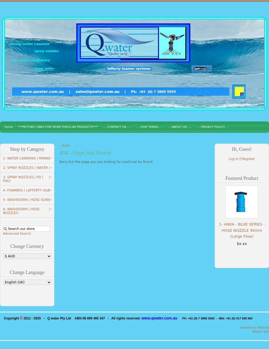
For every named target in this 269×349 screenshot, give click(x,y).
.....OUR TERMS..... (149, 127)
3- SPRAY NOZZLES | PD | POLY (23, 179)
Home (8, 127)
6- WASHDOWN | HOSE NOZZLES (21, 211)
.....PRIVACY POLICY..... (212, 127)
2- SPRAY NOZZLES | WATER (25, 168)
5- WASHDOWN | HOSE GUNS (26, 200)
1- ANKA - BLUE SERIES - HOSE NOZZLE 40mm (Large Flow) (242, 230)
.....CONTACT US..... (116, 127)
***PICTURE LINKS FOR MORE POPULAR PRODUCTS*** (58, 127)
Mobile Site (261, 331)
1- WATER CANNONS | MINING (27, 158)
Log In (233, 159)
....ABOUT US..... (180, 127)
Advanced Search (17, 234)
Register (248, 159)
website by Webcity (254, 327)
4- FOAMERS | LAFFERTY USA (26, 190)
